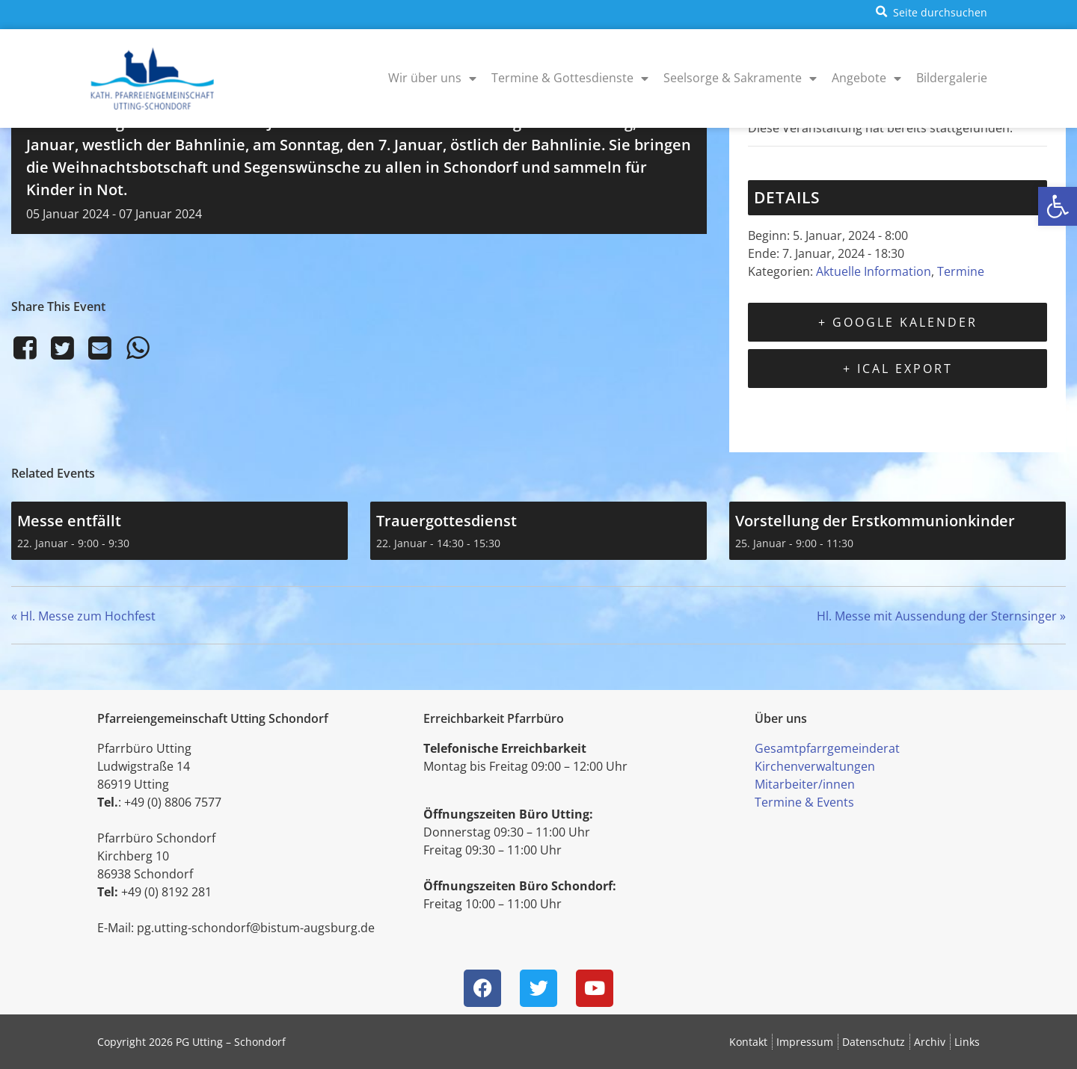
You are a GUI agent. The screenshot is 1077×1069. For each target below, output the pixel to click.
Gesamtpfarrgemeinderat (827, 748)
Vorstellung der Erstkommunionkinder (875, 521)
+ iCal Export (898, 368)
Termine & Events (804, 802)
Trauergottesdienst (446, 521)
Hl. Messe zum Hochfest (83, 616)
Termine (960, 271)
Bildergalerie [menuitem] (951, 78)
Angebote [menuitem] (866, 78)
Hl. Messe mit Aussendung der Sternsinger (941, 616)
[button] (1057, 206)
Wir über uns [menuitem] (432, 78)
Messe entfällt (69, 521)
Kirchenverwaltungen (815, 766)
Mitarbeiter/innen (805, 784)
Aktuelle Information (873, 271)
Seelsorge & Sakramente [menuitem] (740, 78)
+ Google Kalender (898, 322)
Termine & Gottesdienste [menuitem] (569, 78)
